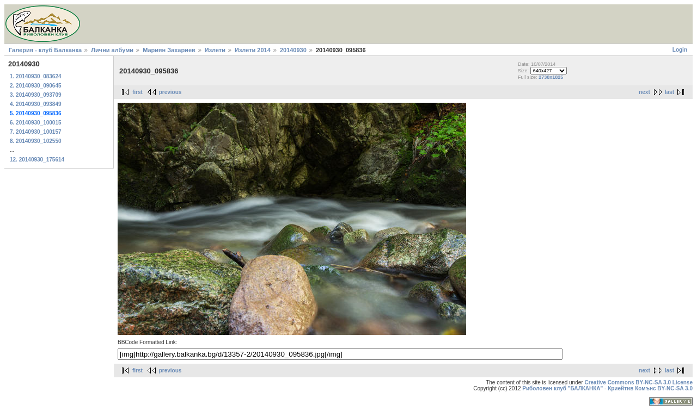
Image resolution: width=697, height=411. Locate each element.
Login (679, 50)
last (669, 92)
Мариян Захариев (169, 50)
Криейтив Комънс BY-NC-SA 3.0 (650, 388)
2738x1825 (551, 77)
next (644, 92)
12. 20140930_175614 (37, 160)
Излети (215, 50)
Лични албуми (112, 50)
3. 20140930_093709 (36, 95)
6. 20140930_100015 (36, 123)
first (137, 92)
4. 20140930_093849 (36, 104)
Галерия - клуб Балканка (45, 50)
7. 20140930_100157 (36, 132)
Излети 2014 (253, 50)
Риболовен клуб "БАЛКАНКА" (562, 388)
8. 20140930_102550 (36, 141)
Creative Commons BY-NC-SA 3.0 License (638, 382)
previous (170, 92)
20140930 (293, 50)
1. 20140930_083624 (36, 76)
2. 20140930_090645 (36, 86)
